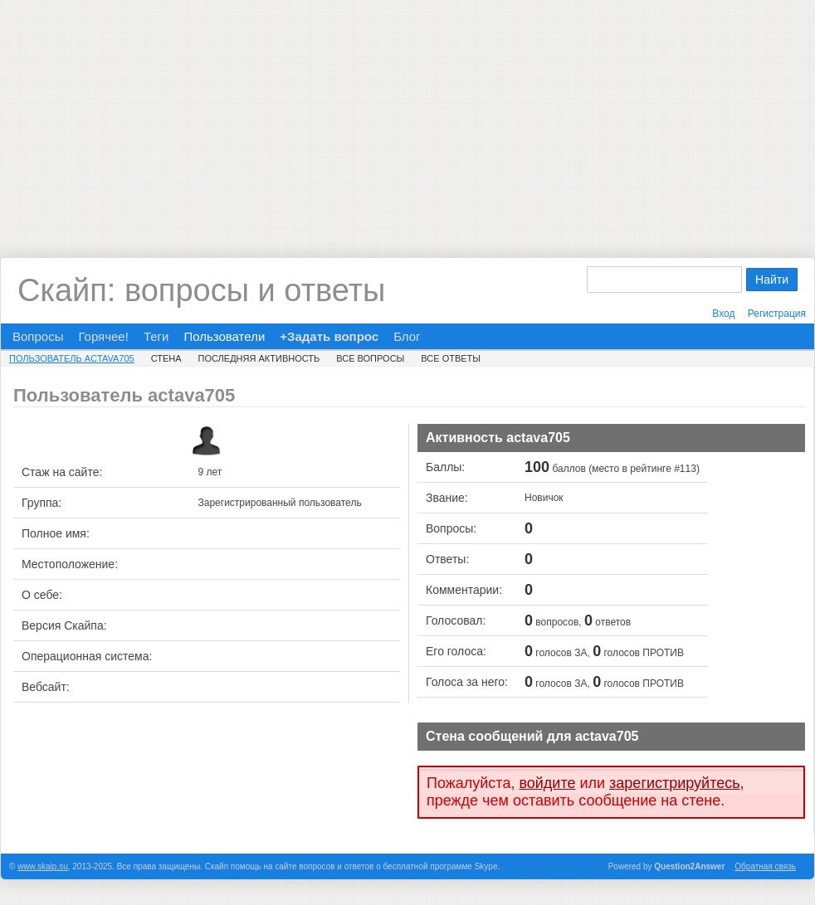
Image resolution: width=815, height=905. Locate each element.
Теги (156, 336)
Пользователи (224, 336)
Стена (166, 358)
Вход (723, 313)
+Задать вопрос (329, 336)
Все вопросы (370, 358)
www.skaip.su (42, 866)
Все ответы (451, 358)
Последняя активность (259, 358)
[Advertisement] (408, 116)
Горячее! (103, 336)
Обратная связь (765, 866)
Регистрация (777, 313)
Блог (406, 336)
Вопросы (37, 336)
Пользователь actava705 (71, 358)
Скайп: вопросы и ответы (201, 290)
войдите (547, 783)
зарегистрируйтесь (674, 783)
